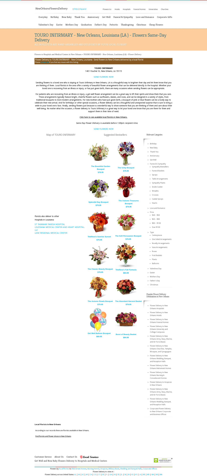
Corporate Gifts (164, 17)
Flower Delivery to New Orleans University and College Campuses (159, 329)
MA (153, 475)
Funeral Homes (139, 9)
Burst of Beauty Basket (126, 334)
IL (121, 475)
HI (115, 475)
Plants (154, 259)
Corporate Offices (150, 469)
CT (99, 475)
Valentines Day (155, 269)
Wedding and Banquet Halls (131, 469)
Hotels (117, 9)
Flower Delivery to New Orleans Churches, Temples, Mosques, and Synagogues (161, 349)
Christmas (141, 24)
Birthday (54, 17)
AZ (83, 475)
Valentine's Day (46, 24)
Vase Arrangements (159, 247)
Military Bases (114, 469)
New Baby (67, 17)
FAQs (76, 9)
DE (103, 475)
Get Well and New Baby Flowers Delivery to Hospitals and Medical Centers (70, 460)
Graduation (86, 24)
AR (87, 475)
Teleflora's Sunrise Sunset (99, 237)
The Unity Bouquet (126, 168)
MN (161, 475)
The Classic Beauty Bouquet (100, 269)
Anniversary (93, 17)
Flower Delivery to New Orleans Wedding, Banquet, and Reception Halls (160, 358)
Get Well (106, 17)
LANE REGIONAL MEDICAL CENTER (51, 233)
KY (136, 475)
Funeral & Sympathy (123, 17)
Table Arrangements (160, 179)
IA (129, 475)
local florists (64, 469)
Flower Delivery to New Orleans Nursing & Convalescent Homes (159, 375)
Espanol (83, 9)
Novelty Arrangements (160, 243)
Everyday (43, 17)
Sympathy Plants (158, 183)
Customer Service (43, 456)
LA (140, 475)
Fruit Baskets (157, 255)
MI (157, 475)
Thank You (79, 17)
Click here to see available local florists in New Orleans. (103, 117)
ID (118, 475)
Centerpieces (157, 235)
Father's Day (101, 24)
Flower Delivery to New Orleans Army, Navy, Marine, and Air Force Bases (161, 339)
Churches (164, 9)
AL (75, 475)
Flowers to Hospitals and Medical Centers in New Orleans (58, 54)
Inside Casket (157, 187)
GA (111, 475)
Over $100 (156, 227)
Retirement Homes (79, 469)
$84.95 (126, 273)
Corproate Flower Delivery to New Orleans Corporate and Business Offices (160, 411)
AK (79, 475)
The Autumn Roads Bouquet (100, 301)
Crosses (155, 195)
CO (95, 475)
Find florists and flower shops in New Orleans (53, 436)
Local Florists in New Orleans (48, 424)
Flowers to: (107, 9)
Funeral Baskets (158, 171)
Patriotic (114, 24)
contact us (45, 62)
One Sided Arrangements (161, 239)
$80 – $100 (156, 223)
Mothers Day (71, 24)
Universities (153, 9)
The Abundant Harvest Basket (128, 301)
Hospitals (126, 9)
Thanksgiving (127, 24)
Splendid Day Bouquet (99, 202)
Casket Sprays (157, 199)
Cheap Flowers (156, 24)
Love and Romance (145, 17)
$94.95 (126, 337)
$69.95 (99, 336)
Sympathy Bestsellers (160, 167)
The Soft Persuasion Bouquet (128, 236)
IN (125, 475)
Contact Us (71, 456)
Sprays (154, 175)
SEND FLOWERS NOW (103, 77)
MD (148, 475)
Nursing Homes (93, 469)
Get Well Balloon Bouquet (99, 333)
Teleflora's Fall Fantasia (126, 270)
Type (152, 232)
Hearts (154, 203)
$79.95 (100, 172)
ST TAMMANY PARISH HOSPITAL (50, 224)
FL (107, 475)
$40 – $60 (156, 215)
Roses (154, 251)
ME (144, 475)
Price (152, 212)
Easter (59, 24)
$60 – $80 (156, 219)
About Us (59, 456)
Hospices (104, 469)
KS (132, 475)
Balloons (155, 263)
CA (91, 475)
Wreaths (155, 191)
